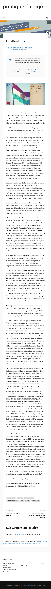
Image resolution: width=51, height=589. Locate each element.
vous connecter (18, 534)
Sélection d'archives (19, 50)
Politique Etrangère (15, 47)
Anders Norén (41, 585)
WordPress (24, 585)
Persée (33, 486)
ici (27, 479)
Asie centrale (11, 498)
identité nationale (12, 500)
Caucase (19, 498)
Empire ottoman (29, 498)
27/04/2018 (30, 47)
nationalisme (36, 500)
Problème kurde (19, 40)
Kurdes (27, 500)
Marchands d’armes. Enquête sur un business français (37, 515)
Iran (22, 500)
